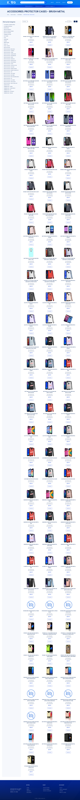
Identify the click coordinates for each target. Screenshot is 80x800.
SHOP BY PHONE (46, 787)
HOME (28, 787)
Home (8, 14)
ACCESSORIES (19, 14)
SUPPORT (61, 790)
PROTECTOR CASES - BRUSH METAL (28, 14)
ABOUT (28, 789)
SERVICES (29, 790)
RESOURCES (29, 792)
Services (58, 2)
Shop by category (50, 6)
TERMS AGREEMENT (63, 789)
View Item (31, 67)
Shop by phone (28, 6)
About (52, 2)
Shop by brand (38, 6)
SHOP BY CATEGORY (47, 790)
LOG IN (61, 787)
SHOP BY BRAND (46, 789)
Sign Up (70, 2)
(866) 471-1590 (14, 791)
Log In (63, 2)
